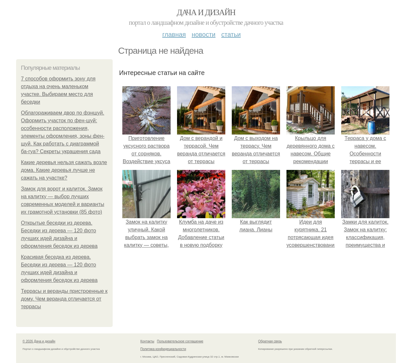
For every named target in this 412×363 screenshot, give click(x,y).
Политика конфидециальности (163, 349)
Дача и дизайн (206, 12)
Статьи (230, 34)
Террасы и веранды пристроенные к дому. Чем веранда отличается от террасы (64, 298)
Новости (203, 34)
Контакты (147, 341)
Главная (174, 34)
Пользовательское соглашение (180, 341)
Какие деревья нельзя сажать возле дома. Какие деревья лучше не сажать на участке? (64, 170)
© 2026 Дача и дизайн (39, 341)
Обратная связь (270, 341)
